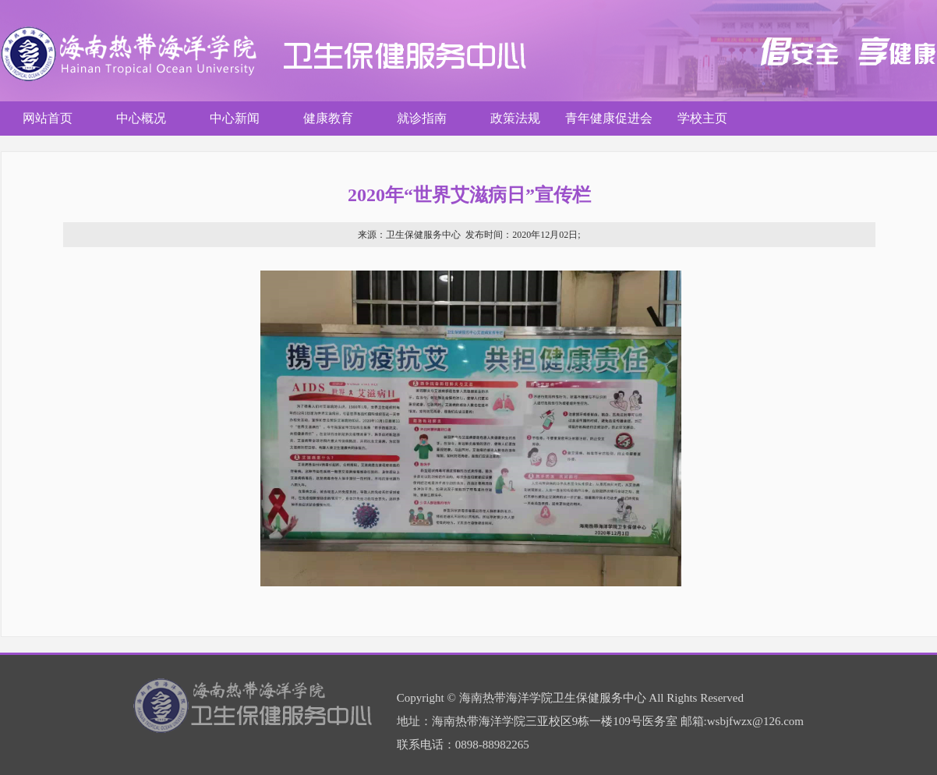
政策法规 (515, 118)
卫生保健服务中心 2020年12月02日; (469, 234)
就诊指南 (422, 118)
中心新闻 (235, 118)
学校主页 (702, 118)
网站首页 (47, 118)
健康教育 (328, 118)
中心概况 (141, 118)
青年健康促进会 (608, 118)
